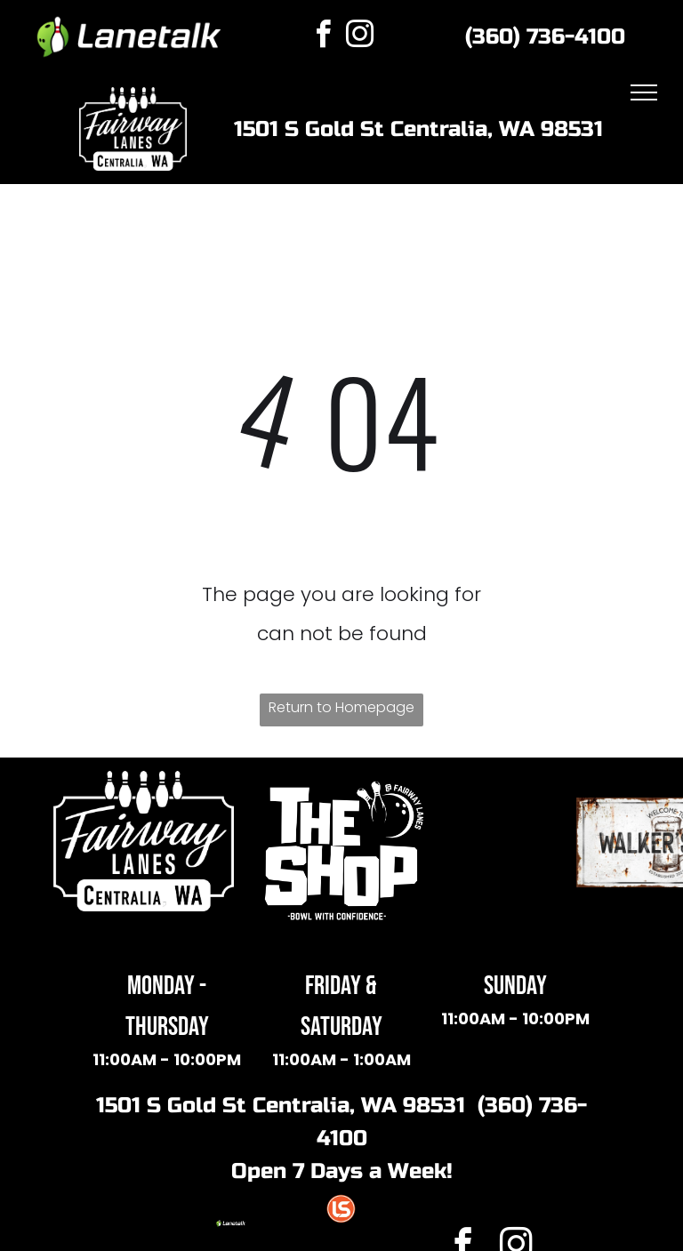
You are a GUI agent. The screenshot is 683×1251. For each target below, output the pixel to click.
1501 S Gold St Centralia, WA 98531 (418, 129)
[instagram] (359, 37)
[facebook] (323, 37)
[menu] (644, 92)
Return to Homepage (341, 707)
